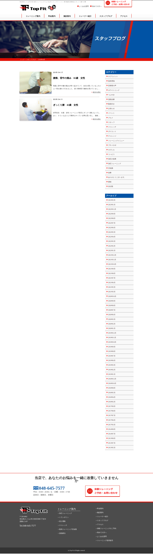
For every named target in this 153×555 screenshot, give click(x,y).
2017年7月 (111, 415)
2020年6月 (111, 314)
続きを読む (97, 92)
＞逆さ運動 (62, 521)
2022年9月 (111, 214)
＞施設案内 (99, 512)
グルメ (110, 118)
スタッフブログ (105, 18)
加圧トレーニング (114, 163)
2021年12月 (112, 255)
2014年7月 (111, 434)
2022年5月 (111, 232)
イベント (111, 113)
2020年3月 (111, 319)
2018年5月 (111, 392)
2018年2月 (111, 402)
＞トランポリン (63, 517)
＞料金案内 (99, 508)
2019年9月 (111, 347)
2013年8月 (111, 438)
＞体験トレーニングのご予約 (105, 528)
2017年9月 (111, 406)
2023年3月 (111, 200)
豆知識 (110, 168)
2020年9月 (111, 301)
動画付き (111, 104)
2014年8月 (111, 429)
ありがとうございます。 (117, 177)
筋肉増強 (111, 81)
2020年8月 (111, 305)
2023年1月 (111, 205)
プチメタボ (112, 145)
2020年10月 (112, 296)
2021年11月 (112, 260)
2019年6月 (111, 360)
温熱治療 (111, 99)
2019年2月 (111, 370)
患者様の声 (112, 85)
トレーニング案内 (33, 18)
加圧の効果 (112, 159)
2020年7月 (111, 310)
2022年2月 (111, 246)
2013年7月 (111, 443)
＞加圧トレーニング (65, 513)
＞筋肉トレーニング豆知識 (67, 529)
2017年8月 (111, 411)
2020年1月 (111, 328)
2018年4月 (111, 397)
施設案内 (67, 18)
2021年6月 (111, 282)
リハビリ (111, 154)
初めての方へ (96, 8)
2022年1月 (111, 250)
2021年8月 (111, 273)
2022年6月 (111, 227)
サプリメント (113, 76)
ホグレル (111, 150)
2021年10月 (112, 264)
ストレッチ (112, 127)
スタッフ (111, 122)
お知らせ (111, 108)
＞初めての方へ (101, 532)
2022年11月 (112, 209)
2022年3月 (111, 241)
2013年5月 (111, 447)
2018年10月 (112, 383)
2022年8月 (111, 218)
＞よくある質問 (101, 536)
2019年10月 (112, 342)
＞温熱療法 (62, 533)
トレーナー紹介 (85, 18)
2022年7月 (111, 223)
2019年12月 (112, 333)
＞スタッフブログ (101, 520)
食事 (109, 173)
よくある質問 (83, 8)
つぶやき (111, 95)
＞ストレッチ (62, 525)
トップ (22, 59)
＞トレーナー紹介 (101, 516)
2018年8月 (111, 388)
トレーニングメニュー (116, 141)
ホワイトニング (113, 90)
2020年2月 (111, 324)
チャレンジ (112, 136)
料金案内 (51, 18)
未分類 (110, 186)
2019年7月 (111, 356)
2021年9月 (111, 269)
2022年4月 (111, 237)
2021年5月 (111, 287)
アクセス (123, 18)
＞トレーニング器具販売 (104, 540)
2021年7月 (111, 278)
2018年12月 (112, 379)
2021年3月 (111, 292)
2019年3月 (111, 365)
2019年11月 (112, 337)
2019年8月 (111, 351)
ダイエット (112, 131)
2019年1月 (111, 374)
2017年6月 (111, 420)
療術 (109, 182)
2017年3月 (111, 425)
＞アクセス (99, 524)
